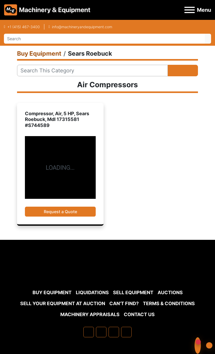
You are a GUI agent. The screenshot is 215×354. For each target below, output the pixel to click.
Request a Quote (60, 211)
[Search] (104, 39)
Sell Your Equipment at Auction (62, 303)
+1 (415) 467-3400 (23, 27)
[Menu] (189, 10)
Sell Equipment (133, 292)
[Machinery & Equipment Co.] (107, 274)
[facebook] (88, 332)
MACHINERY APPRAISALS (90, 314)
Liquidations (92, 292)
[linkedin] (101, 332)
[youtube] (126, 332)
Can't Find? (124, 303)
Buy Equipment (52, 292)
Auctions (170, 292)
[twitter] (114, 332)
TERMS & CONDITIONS (169, 303)
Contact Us (139, 314)
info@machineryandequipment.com (82, 27)
